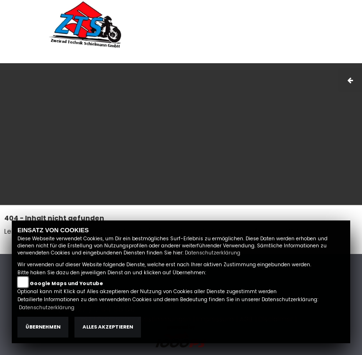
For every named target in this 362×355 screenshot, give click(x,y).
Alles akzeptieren (107, 326)
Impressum (235, 58)
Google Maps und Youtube (66, 283)
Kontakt (294, 58)
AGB (267, 58)
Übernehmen (42, 326)
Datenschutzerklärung (212, 252)
